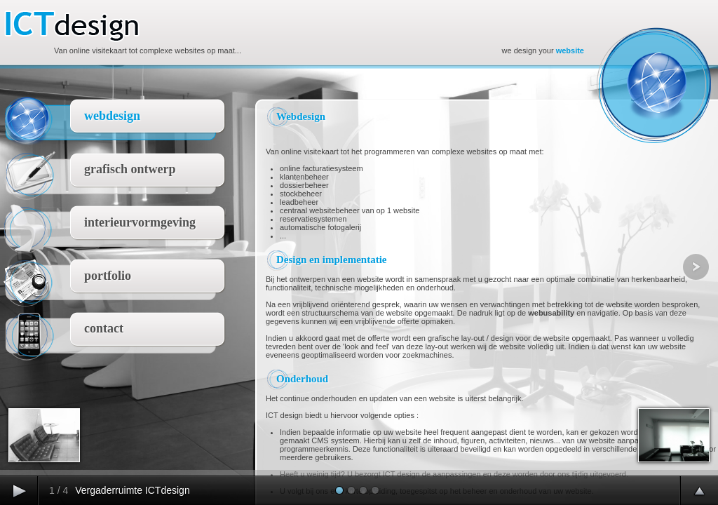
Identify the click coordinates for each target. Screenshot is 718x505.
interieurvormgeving (140, 222)
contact (103, 328)
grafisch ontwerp (129, 169)
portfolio (107, 276)
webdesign (112, 116)
